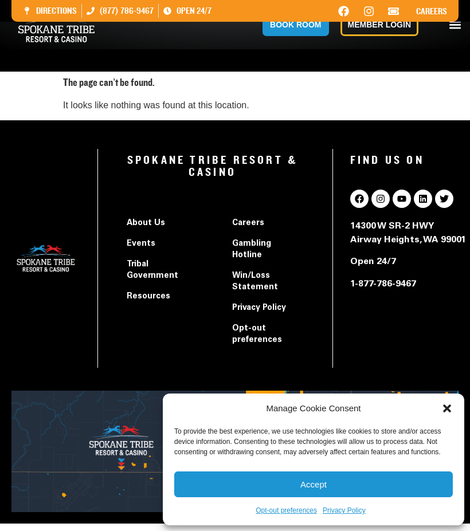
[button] (447, 408)
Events (141, 244)
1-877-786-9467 (383, 284)
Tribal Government (152, 270)
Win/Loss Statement (255, 282)
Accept (313, 484)
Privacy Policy (344, 510)
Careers (431, 11)
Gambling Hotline (251, 249)
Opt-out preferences (286, 510)
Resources (148, 297)
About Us (146, 223)
